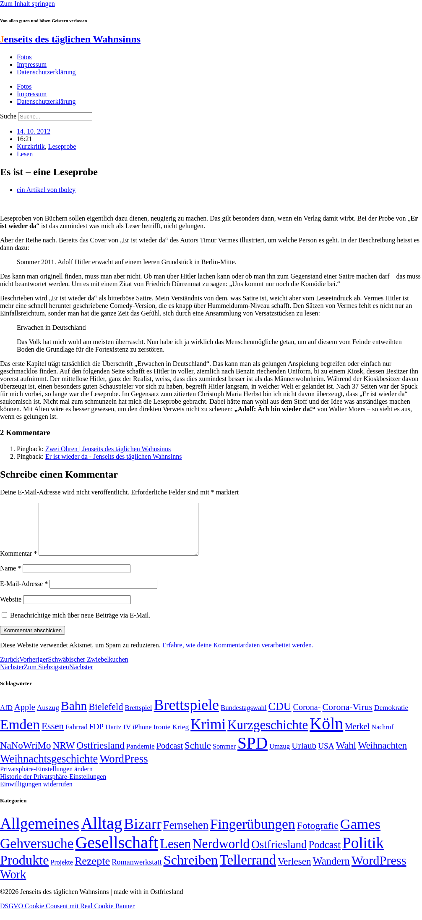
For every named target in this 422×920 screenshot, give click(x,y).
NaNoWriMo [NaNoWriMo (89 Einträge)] (25, 755)
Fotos (24, 56)
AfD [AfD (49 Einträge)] (6, 718)
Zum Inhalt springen (27, 3)
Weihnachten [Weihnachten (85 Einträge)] (382, 755)
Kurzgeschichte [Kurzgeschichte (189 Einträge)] (267, 735)
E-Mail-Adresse (24, 593)
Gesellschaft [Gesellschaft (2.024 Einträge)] (116, 852)
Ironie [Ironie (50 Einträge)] (161, 737)
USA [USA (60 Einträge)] (326, 756)
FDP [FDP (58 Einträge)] (96, 736)
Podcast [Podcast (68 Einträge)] (169, 755)
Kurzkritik (31, 146)
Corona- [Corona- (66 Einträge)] (307, 717)
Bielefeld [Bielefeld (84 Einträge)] (106, 717)
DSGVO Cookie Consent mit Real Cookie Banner (67, 916)
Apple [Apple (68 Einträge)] (24, 717)
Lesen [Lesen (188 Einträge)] (175, 853)
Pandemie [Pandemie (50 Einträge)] (140, 756)
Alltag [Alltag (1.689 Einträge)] (101, 833)
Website (10, 609)
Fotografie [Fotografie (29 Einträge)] (318, 835)
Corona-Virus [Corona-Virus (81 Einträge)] (347, 717)
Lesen (25, 154)
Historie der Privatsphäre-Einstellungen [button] (53, 786)
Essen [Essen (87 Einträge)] (53, 736)
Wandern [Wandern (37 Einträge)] (331, 871)
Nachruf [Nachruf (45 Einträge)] (382, 737)
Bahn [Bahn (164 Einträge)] (74, 716)
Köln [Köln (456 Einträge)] (326, 733)
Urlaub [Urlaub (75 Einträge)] (304, 756)
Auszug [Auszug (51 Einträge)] (48, 717)
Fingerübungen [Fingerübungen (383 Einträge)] (252, 834)
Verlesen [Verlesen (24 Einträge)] (294, 871)
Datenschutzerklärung (46, 72)
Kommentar (18, 563)
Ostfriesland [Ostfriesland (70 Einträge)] (279, 854)
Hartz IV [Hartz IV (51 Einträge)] (118, 737)
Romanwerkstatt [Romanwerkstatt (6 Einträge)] (137, 872)
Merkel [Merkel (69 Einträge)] (357, 736)
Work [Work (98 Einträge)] (13, 884)
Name (10, 578)
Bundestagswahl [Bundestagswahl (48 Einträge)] (243, 718)
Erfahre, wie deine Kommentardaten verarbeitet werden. (237, 655)
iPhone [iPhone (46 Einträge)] (142, 737)
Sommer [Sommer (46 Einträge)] (224, 756)
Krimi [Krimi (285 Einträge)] (208, 734)
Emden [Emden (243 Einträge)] (20, 734)
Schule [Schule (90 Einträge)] (198, 755)
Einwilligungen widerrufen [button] (36, 794)
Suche (8, 116)
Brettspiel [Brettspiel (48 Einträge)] (138, 718)
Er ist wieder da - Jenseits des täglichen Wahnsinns (113, 456)
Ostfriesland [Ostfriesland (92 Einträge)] (100, 755)
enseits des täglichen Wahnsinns (70, 39)
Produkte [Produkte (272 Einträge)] (24, 870)
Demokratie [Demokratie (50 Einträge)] (391, 718)
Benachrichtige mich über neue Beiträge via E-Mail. (80, 625)
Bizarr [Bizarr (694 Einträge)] (143, 833)
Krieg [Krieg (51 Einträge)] (180, 737)
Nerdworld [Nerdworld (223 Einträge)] (221, 853)
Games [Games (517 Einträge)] (360, 834)
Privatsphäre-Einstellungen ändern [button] (46, 779)
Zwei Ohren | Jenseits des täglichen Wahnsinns (108, 448)
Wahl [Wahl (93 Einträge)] (346, 755)
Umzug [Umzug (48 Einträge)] (279, 756)
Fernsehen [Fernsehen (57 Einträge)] (185, 835)
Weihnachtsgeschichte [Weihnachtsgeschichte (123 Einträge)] (49, 769)
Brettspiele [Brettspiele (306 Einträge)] (186, 715)
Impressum (32, 64)
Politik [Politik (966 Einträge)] (363, 853)
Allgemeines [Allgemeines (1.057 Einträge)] (39, 833)
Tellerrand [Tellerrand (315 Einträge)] (248, 870)
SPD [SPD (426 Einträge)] (252, 753)
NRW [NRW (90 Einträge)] (63, 755)
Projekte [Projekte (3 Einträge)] (62, 872)
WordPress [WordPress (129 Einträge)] (123, 768)
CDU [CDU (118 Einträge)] (280, 716)
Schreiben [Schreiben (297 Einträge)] (190, 870)
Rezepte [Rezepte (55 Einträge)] (92, 871)
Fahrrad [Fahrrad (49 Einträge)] (76, 737)
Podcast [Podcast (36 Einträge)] (325, 854)
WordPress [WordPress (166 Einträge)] (379, 870)
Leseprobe (62, 146)
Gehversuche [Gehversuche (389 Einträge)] (36, 853)
